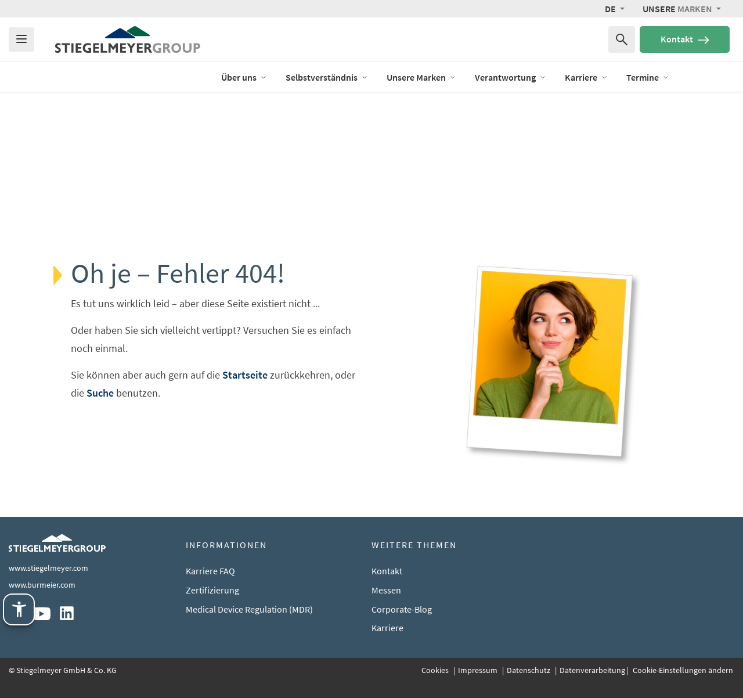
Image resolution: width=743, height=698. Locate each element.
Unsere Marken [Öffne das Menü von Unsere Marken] (421, 77)
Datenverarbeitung (592, 670)
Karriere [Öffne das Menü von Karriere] (586, 77)
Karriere (387, 628)
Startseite (245, 375)
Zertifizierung (212, 590)
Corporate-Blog (402, 609)
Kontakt (685, 39)
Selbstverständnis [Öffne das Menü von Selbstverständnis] (327, 77)
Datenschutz (529, 670)
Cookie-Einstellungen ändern (682, 670)
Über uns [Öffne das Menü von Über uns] (244, 77)
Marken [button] (678, 9)
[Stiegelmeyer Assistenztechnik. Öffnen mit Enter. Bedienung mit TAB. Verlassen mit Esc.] (19, 609)
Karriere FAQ (210, 571)
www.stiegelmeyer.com (48, 568)
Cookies (435, 670)
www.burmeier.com (42, 585)
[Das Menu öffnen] (21, 39)
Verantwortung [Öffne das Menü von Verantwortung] (510, 77)
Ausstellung (711, 76)
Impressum (478, 670)
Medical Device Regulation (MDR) (249, 609)
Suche (100, 393)
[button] (614, 8)
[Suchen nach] (621, 39)
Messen (386, 590)
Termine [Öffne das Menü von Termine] (647, 77)
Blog (194, 76)
